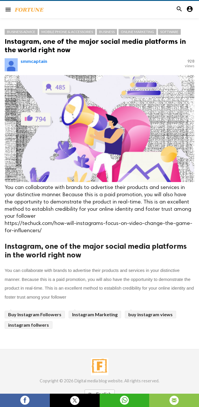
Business (107, 32)
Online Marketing (137, 32)
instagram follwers (28, 325)
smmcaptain (34, 61)
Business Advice (21, 32)
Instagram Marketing (95, 314)
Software (169, 32)
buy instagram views (150, 314)
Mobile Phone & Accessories (67, 32)
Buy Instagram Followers (34, 314)
